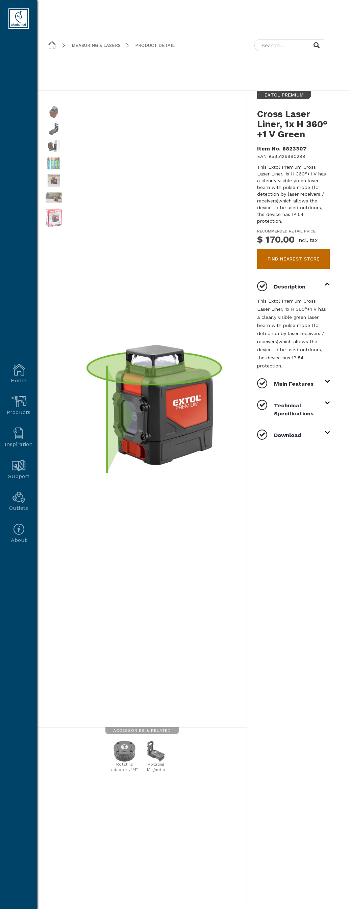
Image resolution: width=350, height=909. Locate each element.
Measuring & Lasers (96, 45)
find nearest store (294, 258)
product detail (155, 45)
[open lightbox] (54, 114)
